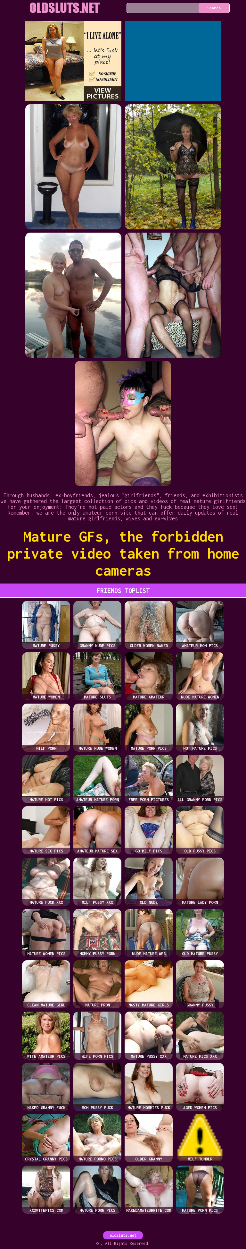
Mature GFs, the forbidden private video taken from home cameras (123, 553)
